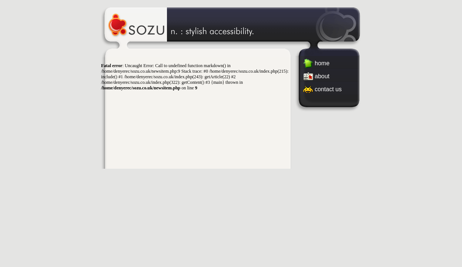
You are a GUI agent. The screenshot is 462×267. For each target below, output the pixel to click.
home (322, 63)
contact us (328, 89)
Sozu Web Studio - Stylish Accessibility (231, 24)
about (322, 76)
